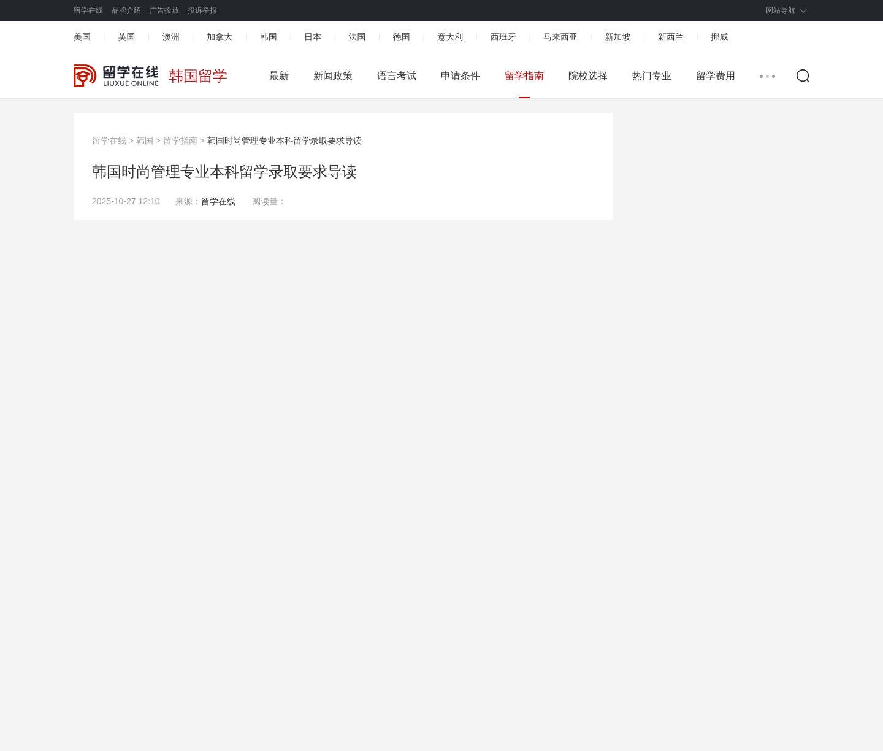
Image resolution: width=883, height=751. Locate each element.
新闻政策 (333, 76)
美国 (82, 37)
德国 (401, 37)
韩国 (268, 37)
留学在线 (88, 10)
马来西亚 (560, 37)
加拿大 (219, 37)
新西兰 (671, 37)
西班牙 (503, 37)
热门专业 (651, 76)
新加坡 (617, 37)
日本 (312, 37)
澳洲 (171, 37)
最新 (279, 76)
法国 (356, 37)
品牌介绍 (126, 10)
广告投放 (164, 10)
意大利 (450, 37)
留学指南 (524, 76)
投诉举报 (202, 10)
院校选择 (588, 76)
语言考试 (396, 76)
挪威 (719, 37)
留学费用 (715, 76)
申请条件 (460, 76)
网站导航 (780, 10)
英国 (126, 37)
